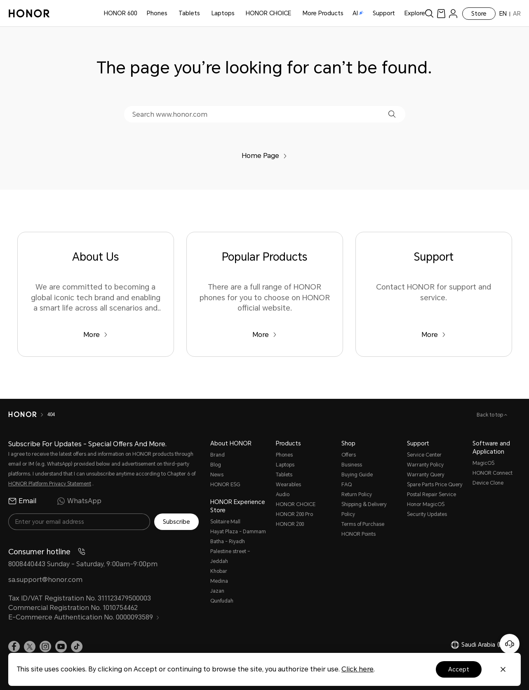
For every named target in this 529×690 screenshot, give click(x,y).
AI (358, 13)
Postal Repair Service (431, 494)
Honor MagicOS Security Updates (427, 509)
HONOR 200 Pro (294, 514)
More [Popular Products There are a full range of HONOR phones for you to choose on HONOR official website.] (264, 335)
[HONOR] (22, 414)
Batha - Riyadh (227, 541)
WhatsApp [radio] (79, 501)
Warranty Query (425, 475)
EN (503, 13)
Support (384, 13)
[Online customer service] (510, 644)
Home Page (264, 156)
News (216, 475)
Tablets (189, 13)
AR (517, 13)
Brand (217, 455)
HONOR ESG (225, 484)
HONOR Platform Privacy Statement (49, 484)
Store (479, 13)
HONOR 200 (290, 524)
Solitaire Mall (225, 522)
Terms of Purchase (362, 524)
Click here (357, 669)
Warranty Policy (425, 465)
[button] (391, 114)
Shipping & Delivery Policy (364, 509)
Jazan (217, 591)
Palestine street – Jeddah (230, 556)
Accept (458, 669)
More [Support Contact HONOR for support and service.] (433, 335)
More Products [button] (323, 13)
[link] (441, 13)
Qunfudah (221, 601)
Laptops (223, 13)
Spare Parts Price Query (435, 484)
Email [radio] (22, 501)
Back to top (490, 415)
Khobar (218, 571)
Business (351, 465)
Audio (282, 494)
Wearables (288, 484)
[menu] (453, 13)
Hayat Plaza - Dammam (238, 532)
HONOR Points (358, 534)
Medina (219, 581)
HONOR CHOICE (268, 13)
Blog (215, 465)
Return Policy (356, 494)
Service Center (424, 455)
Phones (157, 13)
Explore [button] (414, 13)
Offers (348, 455)
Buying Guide (357, 475)
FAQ (346, 484)
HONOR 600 (120, 13)
